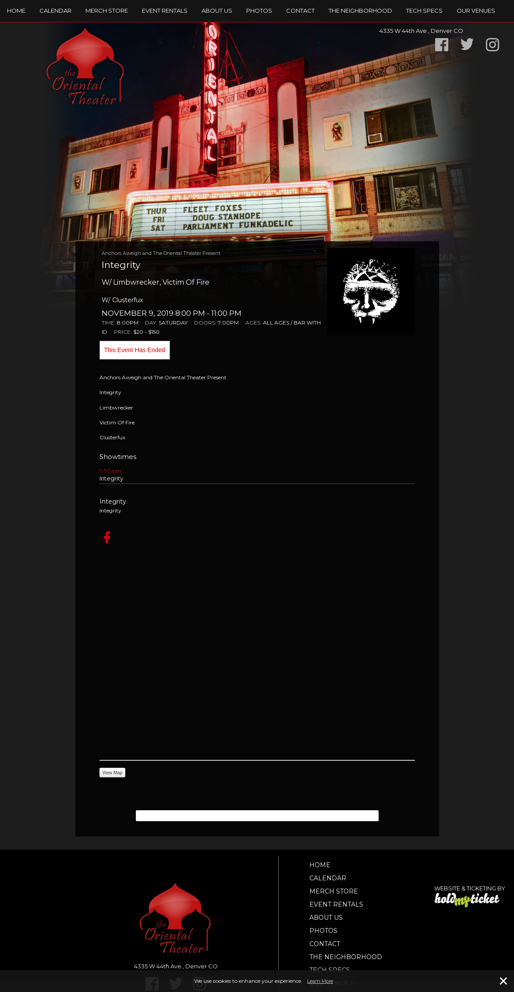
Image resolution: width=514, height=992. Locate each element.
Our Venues (476, 10)
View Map (113, 772)
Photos (259, 10)
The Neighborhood (360, 10)
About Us (217, 10)
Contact (300, 10)
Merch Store (106, 10)
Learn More (320, 981)
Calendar (55, 10)
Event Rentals (165, 10)
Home (16, 10)
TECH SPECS (424, 10)
